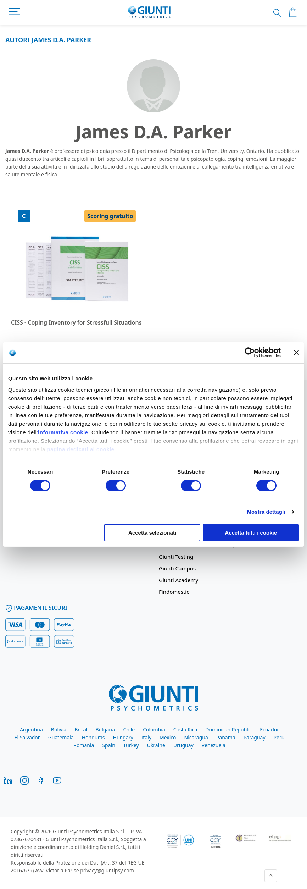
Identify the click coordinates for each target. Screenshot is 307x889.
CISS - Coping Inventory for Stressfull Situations (76, 322)
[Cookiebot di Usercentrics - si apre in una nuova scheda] (250, 352)
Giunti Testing (176, 556)
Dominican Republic (228, 729)
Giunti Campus (177, 568)
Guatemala (61, 737)
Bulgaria (105, 729)
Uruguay (183, 745)
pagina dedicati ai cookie (81, 449)
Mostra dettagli (266, 512)
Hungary (123, 737)
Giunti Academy (178, 580)
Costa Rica (185, 729)
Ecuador (269, 729)
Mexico (168, 737)
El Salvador (27, 737)
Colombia (154, 729)
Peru (279, 737)
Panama (225, 737)
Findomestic (174, 591)
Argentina (31, 729)
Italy (146, 737)
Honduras (93, 737)
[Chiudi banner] (296, 352)
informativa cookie (63, 432)
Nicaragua (196, 737)
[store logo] (149, 12)
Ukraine (156, 745)
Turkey (131, 745)
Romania (83, 745)
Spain (108, 745)
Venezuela (213, 745)
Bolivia (58, 729)
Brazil (80, 729)
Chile (129, 729)
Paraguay (255, 737)
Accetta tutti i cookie (251, 533)
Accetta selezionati (152, 533)
